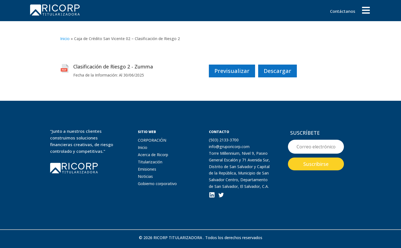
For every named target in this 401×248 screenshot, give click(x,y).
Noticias (145, 176)
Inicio (65, 38)
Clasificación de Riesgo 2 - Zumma (113, 66)
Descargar (277, 71)
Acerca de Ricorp (153, 154)
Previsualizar (232, 71)
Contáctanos (342, 11)
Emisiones (147, 169)
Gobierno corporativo (157, 183)
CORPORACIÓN (152, 140)
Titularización (150, 161)
